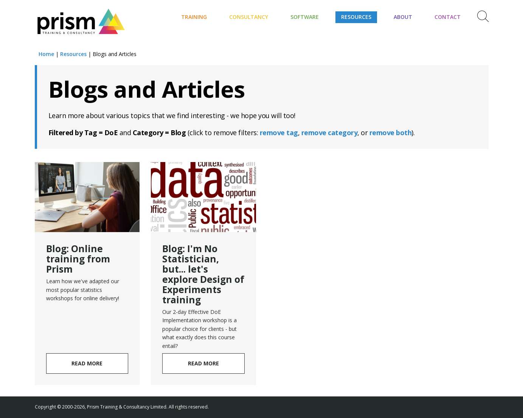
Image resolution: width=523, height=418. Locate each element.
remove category (329, 132)
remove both (390, 132)
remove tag (279, 132)
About (403, 16)
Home (46, 54)
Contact (448, 16)
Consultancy (248, 16)
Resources (356, 16)
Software (304, 16)
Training (194, 16)
